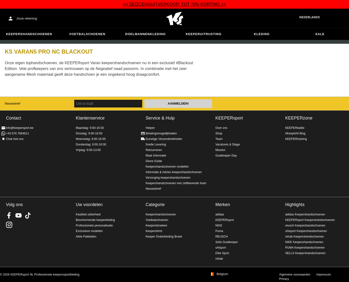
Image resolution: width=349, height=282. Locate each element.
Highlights (295, 204)
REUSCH (221, 236)
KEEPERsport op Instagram (9, 225)
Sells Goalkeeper (226, 242)
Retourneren (154, 150)
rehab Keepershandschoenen (304, 236)
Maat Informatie (156, 155)
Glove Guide (154, 161)
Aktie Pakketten (86, 236)
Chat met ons (15, 139)
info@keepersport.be (19, 128)
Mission (220, 150)
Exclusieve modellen (89, 231)
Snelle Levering (156, 144)
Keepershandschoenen (29, 34)
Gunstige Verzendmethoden (164, 139)
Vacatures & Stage (227, 144)
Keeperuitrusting (203, 34)
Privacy (284, 279)
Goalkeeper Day (226, 155)
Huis (175, 18)
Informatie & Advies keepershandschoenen (174, 172)
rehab (219, 258)
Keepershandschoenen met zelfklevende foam (176, 183)
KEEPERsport (229, 118)
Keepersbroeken (156, 225)
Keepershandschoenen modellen (167, 166)
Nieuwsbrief (12, 103)
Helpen (150, 128)
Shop (218, 133)
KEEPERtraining (296, 139)
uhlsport (220, 247)
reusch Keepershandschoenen (305, 225)
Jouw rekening (26, 18)
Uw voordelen (89, 204)
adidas (219, 214)
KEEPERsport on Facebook (9, 215)
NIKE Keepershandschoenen (304, 242)
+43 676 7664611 (17, 133)
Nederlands (309, 17)
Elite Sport (222, 253)
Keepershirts (154, 231)
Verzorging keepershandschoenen (168, 177)
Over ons (221, 128)
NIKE (218, 225)
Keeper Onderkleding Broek (164, 236)
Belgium (222, 274)
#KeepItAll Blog (295, 133)
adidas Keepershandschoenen (305, 214)
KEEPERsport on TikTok (28, 215)
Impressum (323, 274)
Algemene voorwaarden (294, 274)
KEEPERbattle (294, 128)
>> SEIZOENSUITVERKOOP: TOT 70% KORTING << (174, 4)
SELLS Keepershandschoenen (305, 253)
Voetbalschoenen (87, 34)
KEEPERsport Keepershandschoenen (310, 220)
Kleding (262, 34)
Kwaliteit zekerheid (88, 214)
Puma (219, 231)
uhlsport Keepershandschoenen (306, 231)
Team (219, 139)
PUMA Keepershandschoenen (305, 247)
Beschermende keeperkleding (95, 220)
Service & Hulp (160, 118)
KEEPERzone (298, 118)
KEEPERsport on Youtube (18, 215)
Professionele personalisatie (94, 225)
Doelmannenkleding (145, 34)
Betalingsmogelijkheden (161, 133)
